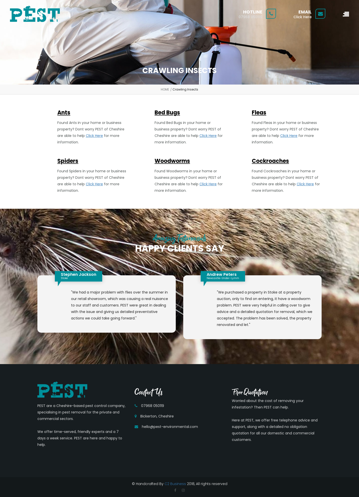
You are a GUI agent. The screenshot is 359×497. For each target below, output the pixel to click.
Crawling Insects (185, 89)
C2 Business (175, 483)
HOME (165, 89)
